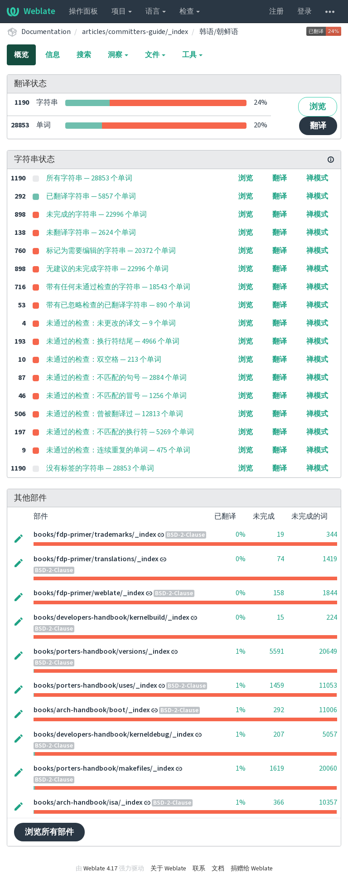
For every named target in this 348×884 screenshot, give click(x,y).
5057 (330, 734)
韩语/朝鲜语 (218, 32)
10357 (328, 802)
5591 (277, 651)
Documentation (46, 32)
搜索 (84, 55)
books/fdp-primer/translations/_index (96, 559)
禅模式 (317, 178)
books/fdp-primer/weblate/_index (89, 593)
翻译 (318, 125)
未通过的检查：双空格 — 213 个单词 (103, 359)
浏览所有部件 (49, 832)
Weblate (31, 11)
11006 (328, 710)
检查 (189, 11)
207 (278, 734)
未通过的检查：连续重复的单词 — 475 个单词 (118, 450)
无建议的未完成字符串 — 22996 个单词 (107, 269)
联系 (199, 868)
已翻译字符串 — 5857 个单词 (91, 196)
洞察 (118, 55)
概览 (21, 55)
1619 (277, 768)
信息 (52, 55)
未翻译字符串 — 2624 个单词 (91, 233)
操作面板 (83, 11)
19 (280, 534)
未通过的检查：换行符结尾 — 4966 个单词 (112, 341)
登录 (304, 11)
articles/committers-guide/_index (135, 32)
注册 (276, 11)
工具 (192, 55)
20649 (328, 651)
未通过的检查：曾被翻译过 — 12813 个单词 (114, 414)
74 (280, 559)
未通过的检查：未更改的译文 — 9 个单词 (111, 323)
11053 (328, 685)
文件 (155, 55)
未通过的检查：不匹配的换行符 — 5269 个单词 (120, 432)
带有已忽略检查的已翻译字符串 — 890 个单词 (118, 305)
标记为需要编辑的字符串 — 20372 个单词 (111, 251)
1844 (330, 593)
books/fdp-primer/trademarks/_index (95, 534)
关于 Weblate (168, 868)
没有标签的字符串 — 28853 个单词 (100, 468)
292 (278, 710)
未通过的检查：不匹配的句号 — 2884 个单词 (116, 378)
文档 (218, 868)
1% (241, 651)
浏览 (317, 106)
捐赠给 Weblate (252, 868)
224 (331, 617)
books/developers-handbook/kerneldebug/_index (114, 734)
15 (280, 617)
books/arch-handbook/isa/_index (88, 802)
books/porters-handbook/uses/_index (95, 685)
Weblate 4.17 (100, 868)
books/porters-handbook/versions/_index (102, 651)
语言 (155, 11)
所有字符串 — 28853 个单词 (89, 178)
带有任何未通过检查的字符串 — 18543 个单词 (118, 287)
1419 (330, 559)
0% (241, 534)
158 (278, 593)
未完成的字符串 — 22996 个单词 (96, 214)
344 (331, 534)
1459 (277, 685)
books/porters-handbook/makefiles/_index (104, 768)
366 (278, 802)
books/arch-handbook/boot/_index (92, 710)
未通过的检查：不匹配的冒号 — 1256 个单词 (116, 396)
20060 (328, 768)
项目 (121, 11)
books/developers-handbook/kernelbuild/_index (111, 617)
